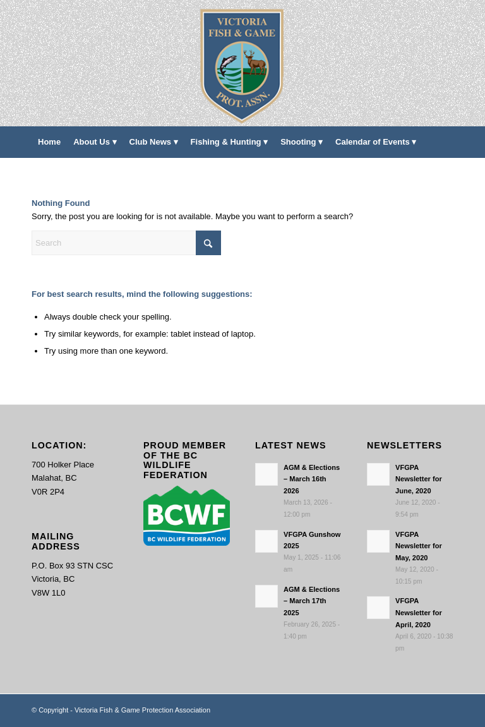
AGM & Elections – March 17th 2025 (312, 601)
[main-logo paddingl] (243, 63)
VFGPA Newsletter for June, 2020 (418, 479)
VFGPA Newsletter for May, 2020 (418, 546)
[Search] (446, 173)
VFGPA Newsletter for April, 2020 (418, 612)
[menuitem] (49, 142)
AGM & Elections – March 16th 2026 (312, 479)
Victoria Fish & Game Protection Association (142, 710)
